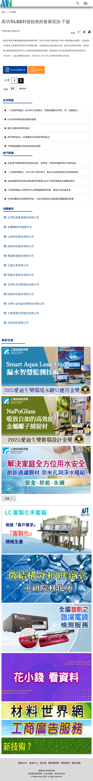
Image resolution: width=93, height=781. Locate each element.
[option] (46, 530)
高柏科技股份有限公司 (18, 246)
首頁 (3, 12)
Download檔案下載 (15, 70)
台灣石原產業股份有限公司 (21, 217)
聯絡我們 (22, 89)
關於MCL (23, 763)
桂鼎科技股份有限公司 (18, 294)
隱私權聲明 (53, 763)
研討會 (43, 763)
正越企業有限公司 (16, 265)
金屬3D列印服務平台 (17, 227)
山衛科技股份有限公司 (18, 236)
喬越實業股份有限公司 (18, 255)
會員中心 (33, 763)
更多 (9, 498)
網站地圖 (76, 763)
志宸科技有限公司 (16, 322)
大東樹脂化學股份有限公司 (21, 313)
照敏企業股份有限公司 (18, 274)
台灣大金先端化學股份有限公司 (23, 303)
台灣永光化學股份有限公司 (21, 284)
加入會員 (36, 70)
